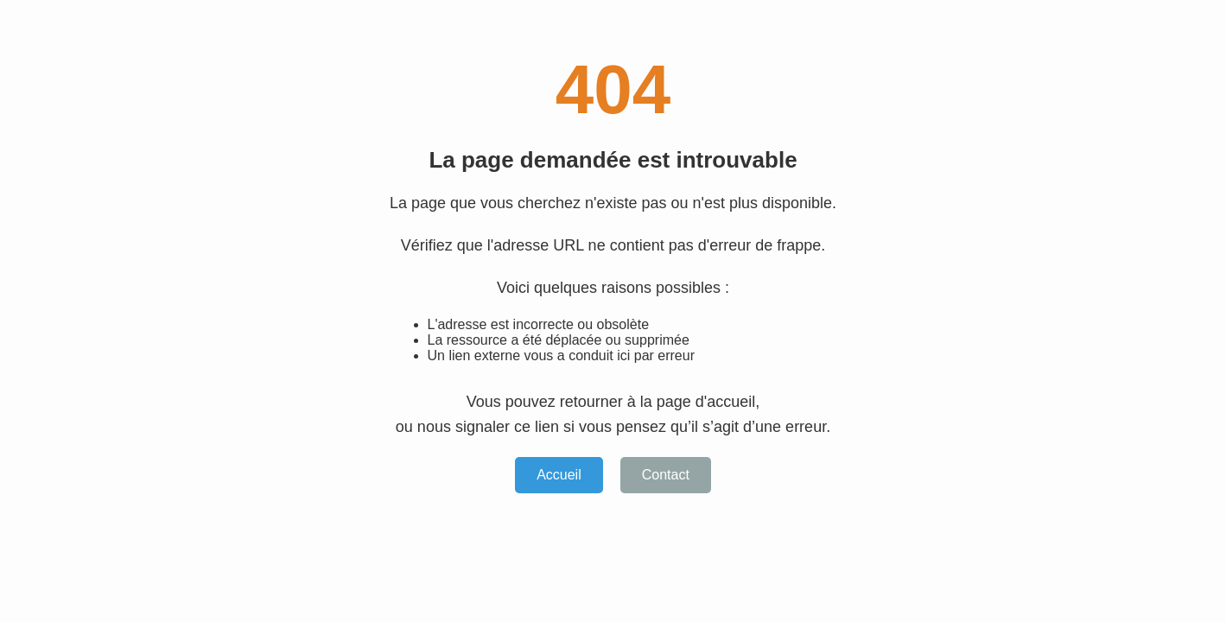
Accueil (559, 474)
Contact (665, 474)
